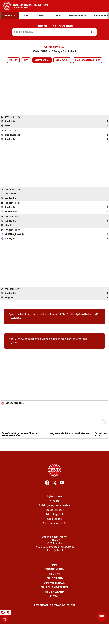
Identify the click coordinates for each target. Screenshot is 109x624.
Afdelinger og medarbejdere (54, 505)
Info (26, 60)
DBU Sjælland (54, 592)
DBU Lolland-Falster (54, 587)
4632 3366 (15, 318)
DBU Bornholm (54, 569)
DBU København (54, 583)
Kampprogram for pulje (87, 60)
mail (83, 314)
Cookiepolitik (54, 519)
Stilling (13, 60)
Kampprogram (42, 60)
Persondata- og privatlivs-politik (54, 605)
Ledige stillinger (55, 510)
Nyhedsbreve (54, 496)
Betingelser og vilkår (54, 523)
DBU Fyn (54, 574)
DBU (54, 565)
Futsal (54, 596)
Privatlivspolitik (54, 514)
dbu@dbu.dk (56, 550)
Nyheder (54, 501)
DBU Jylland (54, 578)
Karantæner (62, 60)
